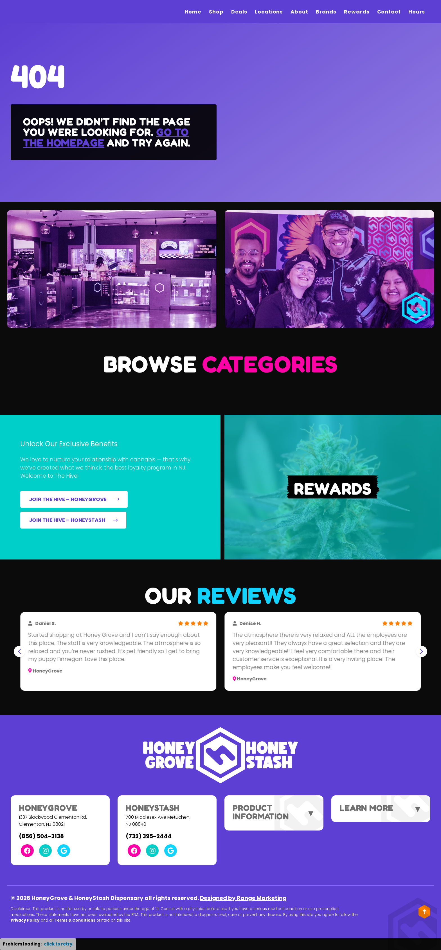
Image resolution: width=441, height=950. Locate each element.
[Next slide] (421, 651)
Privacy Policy (25, 920)
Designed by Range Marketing (243, 898)
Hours (416, 11)
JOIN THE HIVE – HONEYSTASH (73, 519)
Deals (239, 11)
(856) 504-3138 (41, 836)
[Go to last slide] (19, 651)
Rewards (356, 11)
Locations (269, 11)
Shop (216, 11)
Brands (326, 11)
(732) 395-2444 (149, 836)
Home (192, 11)
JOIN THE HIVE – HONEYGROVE (74, 499)
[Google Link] (63, 850)
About (299, 11)
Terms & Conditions (75, 920)
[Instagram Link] (45, 850)
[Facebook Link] (27, 850)
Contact (389, 11)
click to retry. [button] (58, 944)
